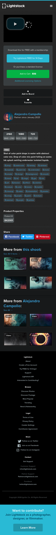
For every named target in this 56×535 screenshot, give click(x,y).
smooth (44, 174)
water (19, 191)
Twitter (27, 236)
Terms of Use (28, 417)
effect (26, 182)
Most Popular (28, 399)
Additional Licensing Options (28, 80)
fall (16, 178)
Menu (51, 6)
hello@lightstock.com (28, 484)
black (8, 178)
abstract (9, 200)
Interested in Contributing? (28, 380)
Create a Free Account (28, 365)
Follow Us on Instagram (30, 450)
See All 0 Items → (12, 253)
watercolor (19, 165)
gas (33, 178)
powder (44, 191)
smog (8, 195)
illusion (16, 182)
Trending (28, 402)
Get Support (28, 461)
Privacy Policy (28, 421)
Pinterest (42, 236)
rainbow (42, 165)
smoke (8, 174)
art (7, 182)
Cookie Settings (28, 425)
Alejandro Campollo (27, 114)
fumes (28, 187)
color (18, 187)
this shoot (31, 249)
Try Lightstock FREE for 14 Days (28, 58)
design (19, 174)
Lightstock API (28, 376)
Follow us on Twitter (30, 441)
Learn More (28, 527)
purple (18, 195)
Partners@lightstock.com (28, 476)
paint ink (20, 169)
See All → (8, 310)
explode (9, 169)
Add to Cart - (28, 73)
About (28, 361)
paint (28, 195)
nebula (8, 187)
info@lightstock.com (28, 469)
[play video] (15, 24)
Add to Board (28, 92)
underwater (34, 169)
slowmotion (31, 191)
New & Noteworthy (28, 406)
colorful (37, 182)
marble (38, 187)
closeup (9, 191)
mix (41, 178)
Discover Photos (28, 391)
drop (8, 165)
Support (28, 372)
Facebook (12, 236)
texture (38, 195)
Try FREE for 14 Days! (28, 369)
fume (46, 169)
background (31, 174)
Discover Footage (28, 395)
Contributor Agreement (28, 429)
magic (25, 178)
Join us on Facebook (30, 445)
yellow (30, 200)
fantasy (31, 165)
